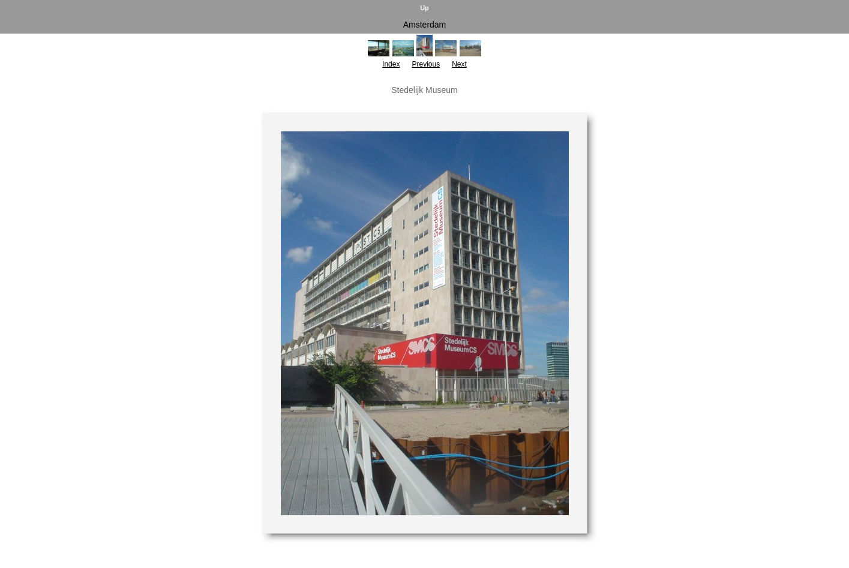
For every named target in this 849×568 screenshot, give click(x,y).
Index (391, 64)
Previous (426, 64)
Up (424, 7)
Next (459, 64)
